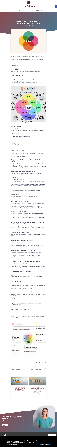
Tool (33, 25)
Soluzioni (19, 10)
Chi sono (32, 10)
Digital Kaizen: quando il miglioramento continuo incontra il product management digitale (19, 389)
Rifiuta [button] (42, 444)
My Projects (25, 10)
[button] (56, 6)
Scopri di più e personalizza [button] (13, 444)
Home (14, 10)
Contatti (42, 10)
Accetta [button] (47, 444)
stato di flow (39, 226)
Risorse (37, 10)
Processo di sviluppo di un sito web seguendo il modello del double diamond (37, 388)
